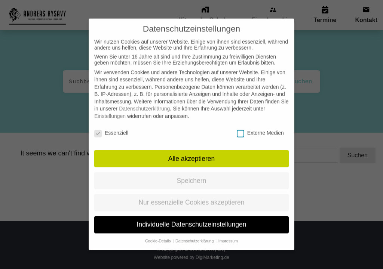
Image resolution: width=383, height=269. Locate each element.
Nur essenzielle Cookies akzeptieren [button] (191, 196)
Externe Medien (260, 126)
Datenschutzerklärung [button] (195, 234)
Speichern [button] (191, 174)
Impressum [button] (228, 234)
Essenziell (111, 126)
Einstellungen (110, 109)
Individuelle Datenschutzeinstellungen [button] (191, 218)
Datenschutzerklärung (144, 102)
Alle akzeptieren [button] (191, 152)
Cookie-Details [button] (158, 234)
